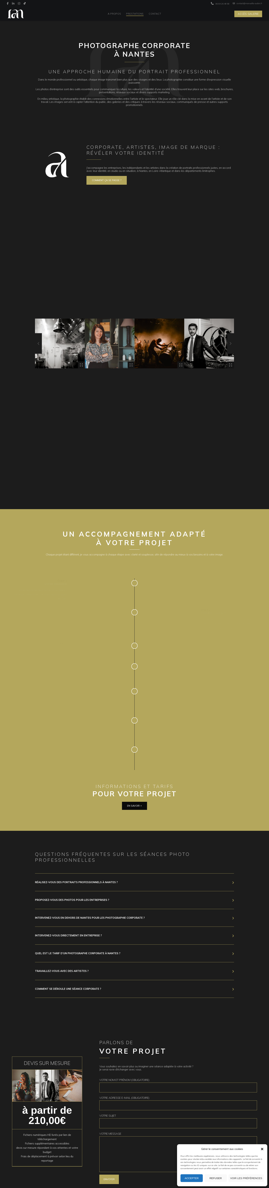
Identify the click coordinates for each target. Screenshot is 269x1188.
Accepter (192, 1178)
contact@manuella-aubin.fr (247, 3)
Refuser (215, 1178)
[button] (262, 1149)
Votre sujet (178, 1121)
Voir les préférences (246, 1178)
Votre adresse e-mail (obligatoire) (178, 1103)
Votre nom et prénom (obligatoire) (178, 1085)
